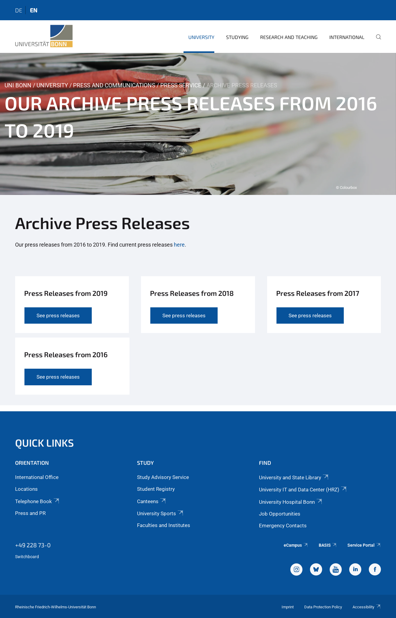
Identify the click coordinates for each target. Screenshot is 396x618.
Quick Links (44, 442)
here (179, 244)
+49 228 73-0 (33, 544)
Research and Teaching (289, 37)
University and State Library (294, 477)
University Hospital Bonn (291, 502)
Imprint (288, 607)
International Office (37, 477)
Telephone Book (37, 501)
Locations (26, 489)
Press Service (180, 85)
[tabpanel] (198, 124)
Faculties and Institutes (163, 525)
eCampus (296, 545)
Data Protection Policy (323, 607)
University (201, 37)
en (33, 10)
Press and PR (30, 513)
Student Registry (156, 489)
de (18, 10)
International (346, 37)
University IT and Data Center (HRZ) (303, 490)
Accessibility (367, 607)
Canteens (152, 501)
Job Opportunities (279, 514)
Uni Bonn (18, 85)
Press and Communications (114, 85)
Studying (237, 37)
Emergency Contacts (283, 526)
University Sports (160, 513)
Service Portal (364, 545)
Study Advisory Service (163, 477)
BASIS (328, 545)
